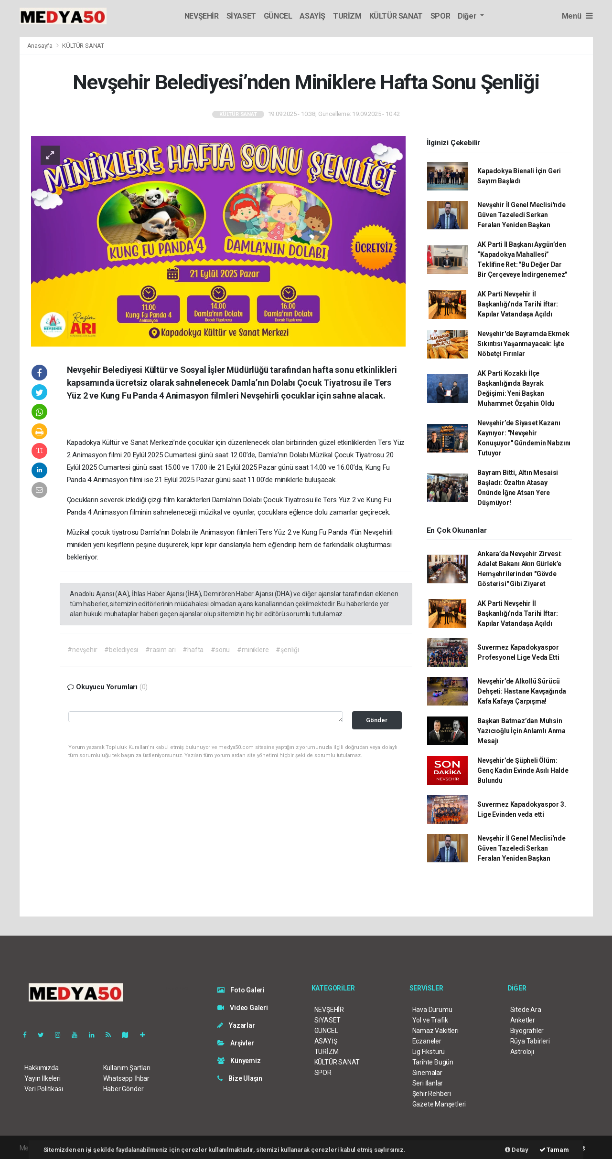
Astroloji (522, 1051)
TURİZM (347, 16)
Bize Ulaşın (240, 1078)
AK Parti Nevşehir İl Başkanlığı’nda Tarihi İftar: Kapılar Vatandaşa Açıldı (517, 304)
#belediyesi (121, 649)
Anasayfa (40, 45)
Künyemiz (239, 1060)
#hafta (193, 649)
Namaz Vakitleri (435, 1030)
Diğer (468, 16)
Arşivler (235, 1043)
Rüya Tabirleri (530, 1041)
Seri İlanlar (427, 1083)
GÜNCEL (278, 16)
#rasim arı (160, 649)
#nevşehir (82, 649)
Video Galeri (242, 1007)
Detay (516, 1149)
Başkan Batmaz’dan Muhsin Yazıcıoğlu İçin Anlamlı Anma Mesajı (521, 731)
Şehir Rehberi (431, 1093)
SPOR (440, 16)
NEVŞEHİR (201, 16)
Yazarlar (236, 1025)
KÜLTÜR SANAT (396, 16)
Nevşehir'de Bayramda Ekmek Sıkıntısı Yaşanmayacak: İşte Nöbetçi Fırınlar (523, 344)
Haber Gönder (123, 1089)
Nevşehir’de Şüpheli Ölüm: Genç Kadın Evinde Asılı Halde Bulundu (522, 770)
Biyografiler (527, 1030)
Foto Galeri (241, 990)
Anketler (522, 1020)
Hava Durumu (432, 1009)
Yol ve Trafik (430, 1020)
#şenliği (287, 649)
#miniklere (252, 649)
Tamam (554, 1149)
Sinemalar (427, 1072)
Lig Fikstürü (428, 1051)
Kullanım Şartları (126, 1068)
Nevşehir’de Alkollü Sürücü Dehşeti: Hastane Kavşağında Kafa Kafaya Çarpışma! (521, 691)
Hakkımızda (41, 1068)
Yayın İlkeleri (42, 1078)
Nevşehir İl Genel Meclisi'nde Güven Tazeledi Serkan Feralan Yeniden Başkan (521, 215)
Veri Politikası (43, 1089)
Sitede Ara (525, 1009)
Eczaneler (426, 1041)
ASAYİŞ (312, 16)
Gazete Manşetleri (439, 1104)
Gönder (376, 720)
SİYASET (241, 16)
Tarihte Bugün (433, 1062)
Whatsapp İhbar (126, 1078)
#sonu (220, 649)
